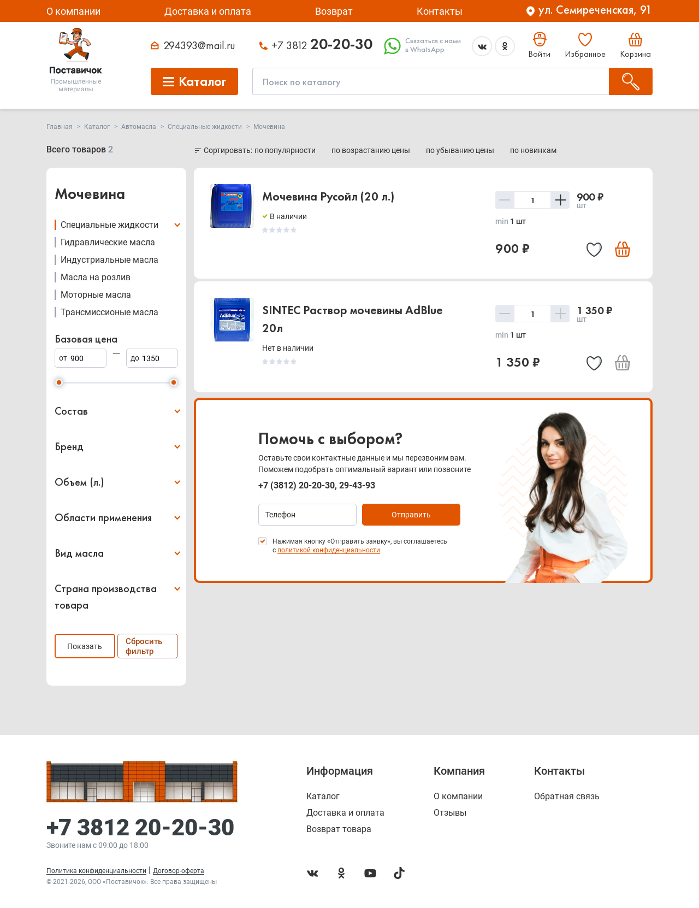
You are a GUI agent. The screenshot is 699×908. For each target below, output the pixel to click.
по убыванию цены (461, 150)
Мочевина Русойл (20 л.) (328, 196)
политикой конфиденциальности (328, 550)
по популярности (285, 150)
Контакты (440, 11)
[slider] (59, 382)
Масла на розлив (96, 277)
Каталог (323, 796)
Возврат (334, 11)
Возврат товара (338, 829)
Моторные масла (96, 295)
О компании (73, 11)
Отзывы (450, 813)
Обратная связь (567, 796)
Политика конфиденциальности (96, 871)
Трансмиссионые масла (109, 312)
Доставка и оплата (207, 11)
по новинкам (533, 150)
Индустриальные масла (109, 260)
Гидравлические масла (108, 242)
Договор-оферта (178, 871)
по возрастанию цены (371, 150)
